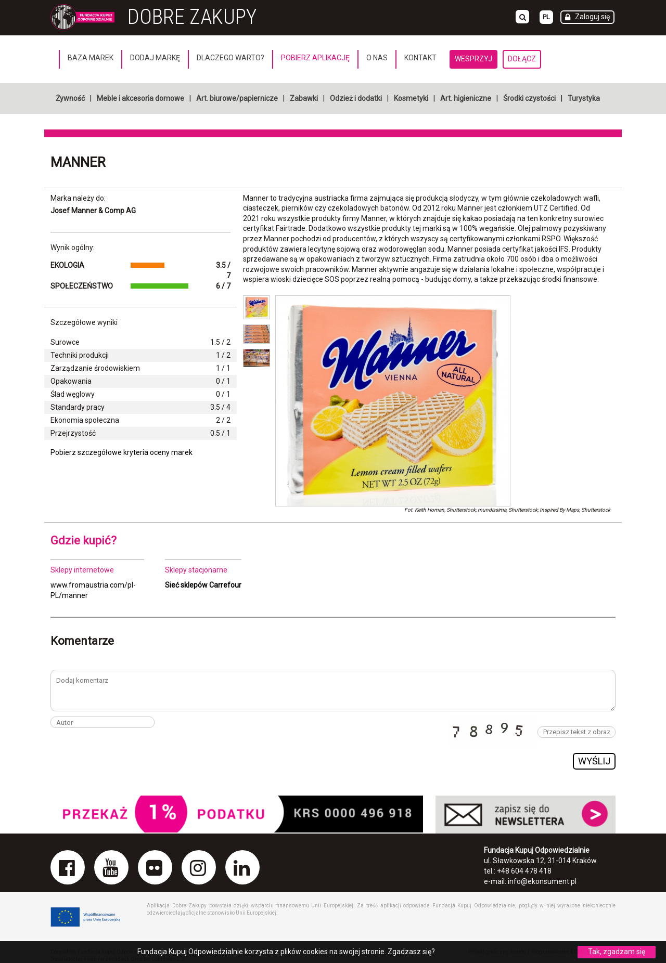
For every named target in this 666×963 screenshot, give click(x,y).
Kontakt (420, 58)
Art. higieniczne (465, 98)
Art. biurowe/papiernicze (237, 98)
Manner (78, 162)
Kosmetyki (411, 98)
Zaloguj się (592, 16)
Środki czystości (529, 98)
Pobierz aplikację (315, 58)
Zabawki (304, 98)
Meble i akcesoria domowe (140, 98)
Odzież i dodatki (356, 98)
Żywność (70, 98)
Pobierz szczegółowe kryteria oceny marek (121, 452)
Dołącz (522, 59)
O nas (377, 58)
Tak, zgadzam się (616, 951)
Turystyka (584, 98)
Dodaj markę (155, 58)
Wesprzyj (473, 59)
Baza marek (90, 58)
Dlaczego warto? (230, 58)
